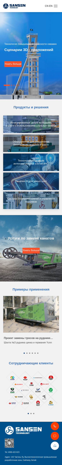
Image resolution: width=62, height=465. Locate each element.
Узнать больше (13, 64)
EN (50, 6)
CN (47, 6)
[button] (7, 85)
